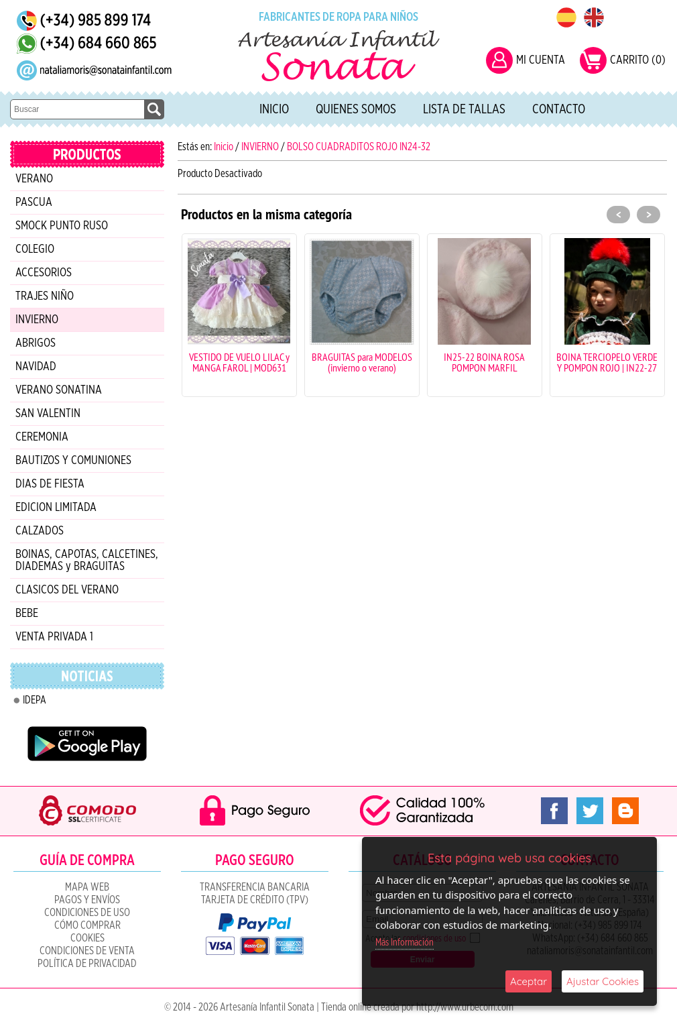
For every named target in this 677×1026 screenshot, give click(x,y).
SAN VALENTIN (47, 414)
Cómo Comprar (87, 925)
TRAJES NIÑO (44, 296)
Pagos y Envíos (87, 900)
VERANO (34, 179)
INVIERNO (36, 320)
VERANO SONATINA (58, 390)
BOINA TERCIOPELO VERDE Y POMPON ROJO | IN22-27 (607, 362)
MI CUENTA (540, 60)
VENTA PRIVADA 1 (54, 637)
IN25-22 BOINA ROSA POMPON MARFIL (484, 362)
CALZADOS (39, 531)
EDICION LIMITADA (56, 508)
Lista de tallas (464, 109)
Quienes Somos (356, 109)
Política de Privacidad (87, 963)
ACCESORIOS (43, 273)
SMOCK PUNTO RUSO (61, 226)
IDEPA (34, 700)
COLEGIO (34, 249)
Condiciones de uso (87, 912)
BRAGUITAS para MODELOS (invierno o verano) (362, 362)
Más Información (404, 942)
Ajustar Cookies (602, 981)
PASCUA (33, 202)
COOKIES (87, 938)
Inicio (274, 109)
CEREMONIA (41, 437)
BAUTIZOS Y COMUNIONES (73, 461)
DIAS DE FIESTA (49, 484)
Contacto (558, 109)
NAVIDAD (35, 367)
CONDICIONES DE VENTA (87, 951)
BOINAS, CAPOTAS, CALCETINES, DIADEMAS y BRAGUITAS (86, 561)
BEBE (26, 614)
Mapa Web (87, 887)
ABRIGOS (35, 343)
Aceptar (528, 981)
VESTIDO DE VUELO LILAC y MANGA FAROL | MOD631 (239, 362)
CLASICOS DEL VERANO (67, 590)
